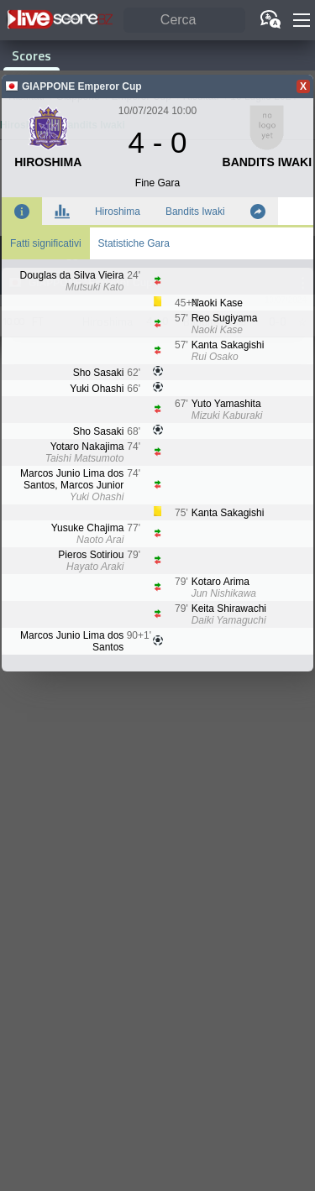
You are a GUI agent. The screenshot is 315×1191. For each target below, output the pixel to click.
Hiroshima (117, 211)
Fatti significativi (45, 243)
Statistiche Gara (134, 243)
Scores (31, 55)
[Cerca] (184, 21)
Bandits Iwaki (195, 211)
